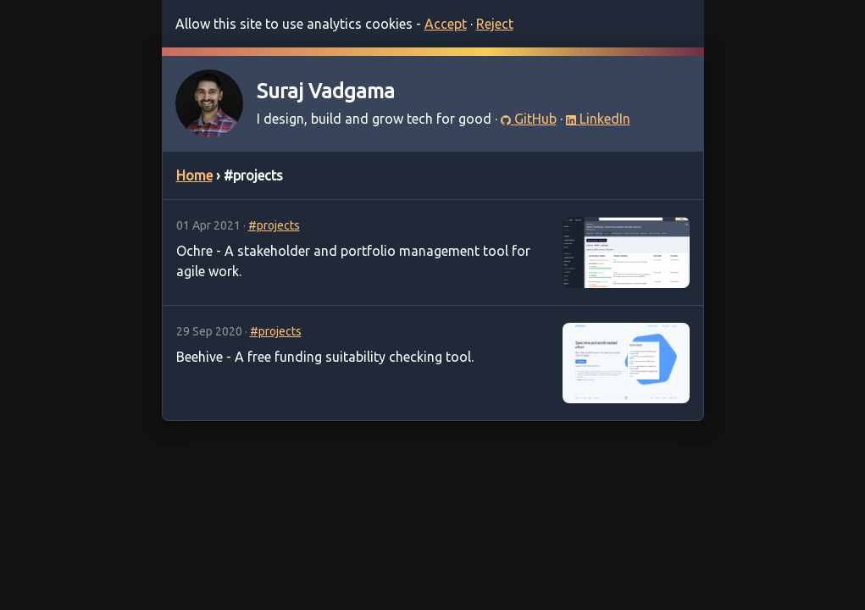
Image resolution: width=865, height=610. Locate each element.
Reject (494, 23)
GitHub (529, 118)
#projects (274, 225)
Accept (445, 23)
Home (194, 175)
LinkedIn (598, 118)
